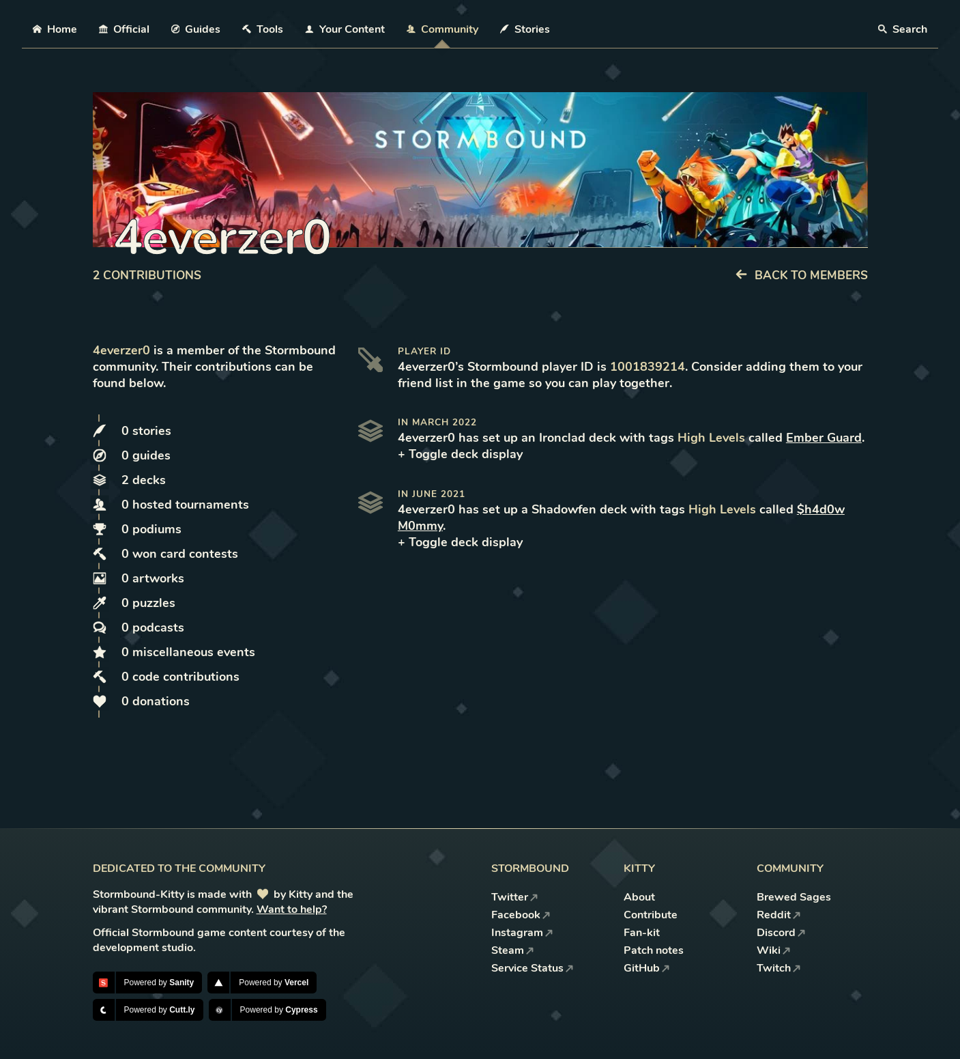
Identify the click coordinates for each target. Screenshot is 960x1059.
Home (55, 29)
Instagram (522, 932)
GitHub (647, 968)
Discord (781, 932)
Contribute (651, 914)
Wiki (774, 950)
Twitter (514, 897)
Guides (196, 29)
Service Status (532, 968)
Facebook (521, 914)
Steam (512, 950)
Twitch (779, 968)
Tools (262, 29)
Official (124, 29)
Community (442, 29)
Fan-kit (642, 932)
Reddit (779, 914)
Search (902, 29)
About (639, 897)
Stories (525, 29)
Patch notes (654, 950)
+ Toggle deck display (460, 454)
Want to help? (292, 909)
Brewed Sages (794, 897)
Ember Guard (824, 437)
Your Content (345, 29)
